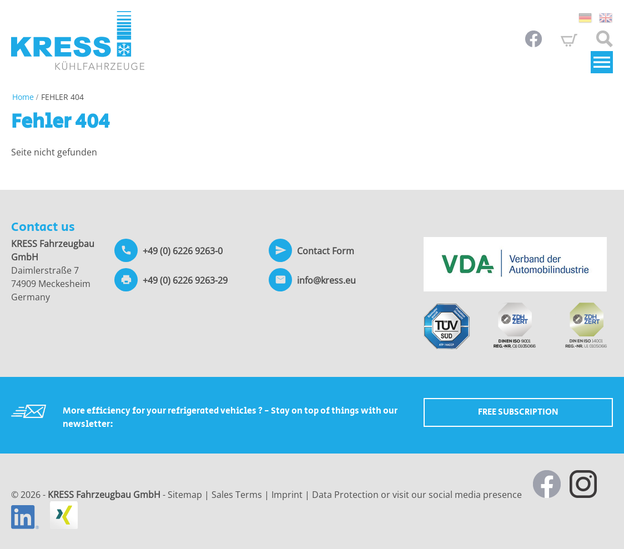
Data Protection (345, 494)
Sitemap (185, 494)
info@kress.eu (326, 280)
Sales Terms (237, 494)
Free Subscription (518, 412)
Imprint (287, 494)
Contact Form (325, 251)
